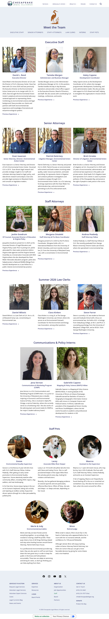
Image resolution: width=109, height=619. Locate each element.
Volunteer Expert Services (18, 593)
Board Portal (36, 597)
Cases (11, 597)
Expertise (35, 587)
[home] (19, 3)
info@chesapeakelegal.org (85, 597)
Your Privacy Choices (61, 616)
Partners (57, 600)
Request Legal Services (17, 587)
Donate (83, 4)
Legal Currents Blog (16, 600)
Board (56, 597)
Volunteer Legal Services (17, 590)
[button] (46, 4)
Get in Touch (80, 587)
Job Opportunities (60, 590)
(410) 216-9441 (81, 590)
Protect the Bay (81, 604)
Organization (58, 587)
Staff (55, 593)
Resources (35, 590)
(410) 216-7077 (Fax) (82, 593)
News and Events (15, 603)
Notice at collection (42, 616)
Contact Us (93, 4)
